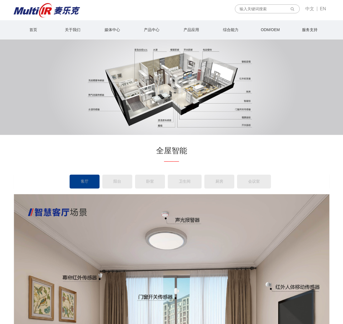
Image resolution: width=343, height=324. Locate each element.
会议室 (254, 181)
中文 (309, 8)
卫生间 (184, 181)
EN (323, 8)
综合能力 (230, 29)
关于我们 (72, 29)
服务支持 (309, 29)
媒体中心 (112, 29)
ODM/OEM (270, 29)
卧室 (150, 181)
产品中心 (151, 29)
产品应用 (191, 29)
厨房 (219, 181)
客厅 (84, 181)
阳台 (117, 181)
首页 (33, 29)
